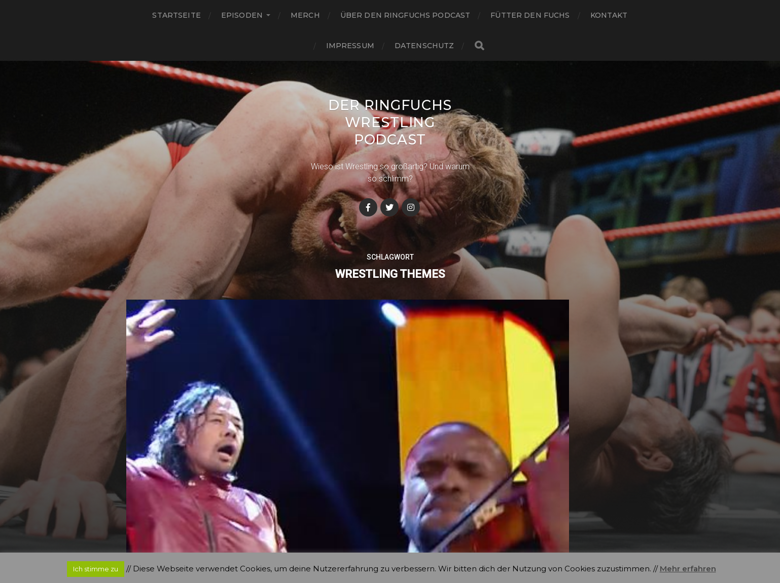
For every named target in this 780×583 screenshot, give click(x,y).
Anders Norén (410, 539)
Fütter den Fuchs (530, 15)
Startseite (176, 15)
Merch (305, 15)
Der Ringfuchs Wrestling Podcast (390, 122)
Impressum (350, 45)
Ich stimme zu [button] (95, 569)
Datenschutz (424, 45)
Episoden (242, 15)
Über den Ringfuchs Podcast (405, 15)
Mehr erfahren (688, 568)
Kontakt (609, 15)
